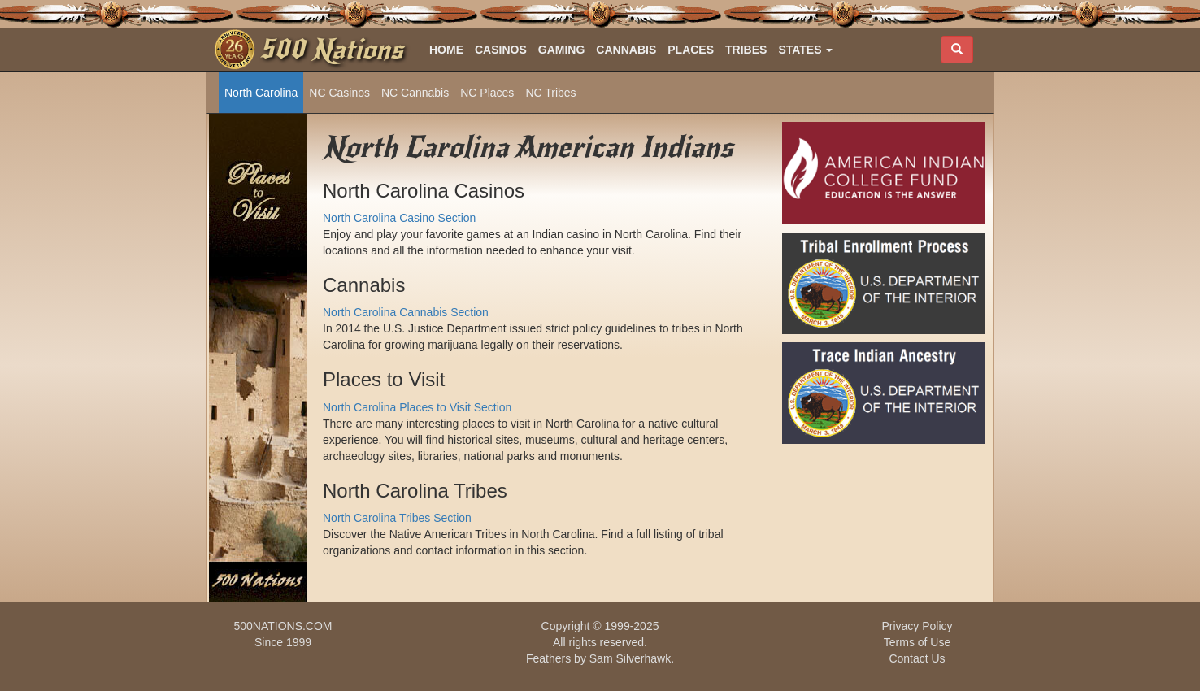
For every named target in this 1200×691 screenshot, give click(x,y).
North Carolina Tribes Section (397, 517)
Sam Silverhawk (630, 658)
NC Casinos (339, 92)
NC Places (487, 92)
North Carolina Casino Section (399, 217)
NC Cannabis (415, 92)
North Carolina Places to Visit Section (417, 407)
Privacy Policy (916, 625)
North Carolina (261, 92)
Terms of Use (917, 642)
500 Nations (331, 50)
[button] (805, 49)
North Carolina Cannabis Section (406, 312)
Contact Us (917, 658)
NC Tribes (550, 92)
